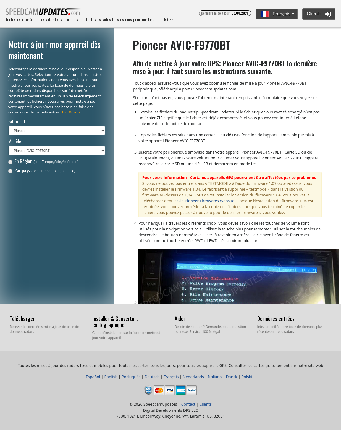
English (110, 376)
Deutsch (152, 376)
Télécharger (22, 318)
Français (276, 14)
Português (131, 376)
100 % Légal (71, 112)
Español (93, 376)
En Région (43, 161)
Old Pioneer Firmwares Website (205, 200)
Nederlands (193, 376)
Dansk (231, 376)
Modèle (14, 141)
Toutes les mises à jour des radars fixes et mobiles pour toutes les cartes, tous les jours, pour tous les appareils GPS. (43, 13)
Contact (188, 404)
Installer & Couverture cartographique (115, 321)
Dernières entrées (276, 318)
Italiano (215, 376)
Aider (180, 318)
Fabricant (16, 121)
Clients (319, 14)
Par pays (41, 170)
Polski (247, 376)
